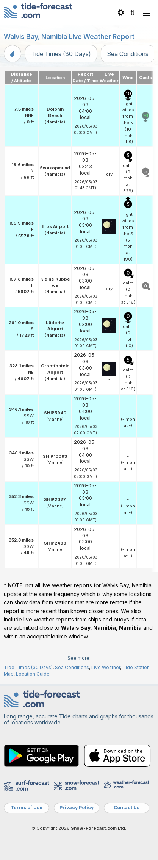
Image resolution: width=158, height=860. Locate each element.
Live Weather (105, 667)
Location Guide (33, 674)
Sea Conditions (128, 54)
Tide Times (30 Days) (61, 54)
